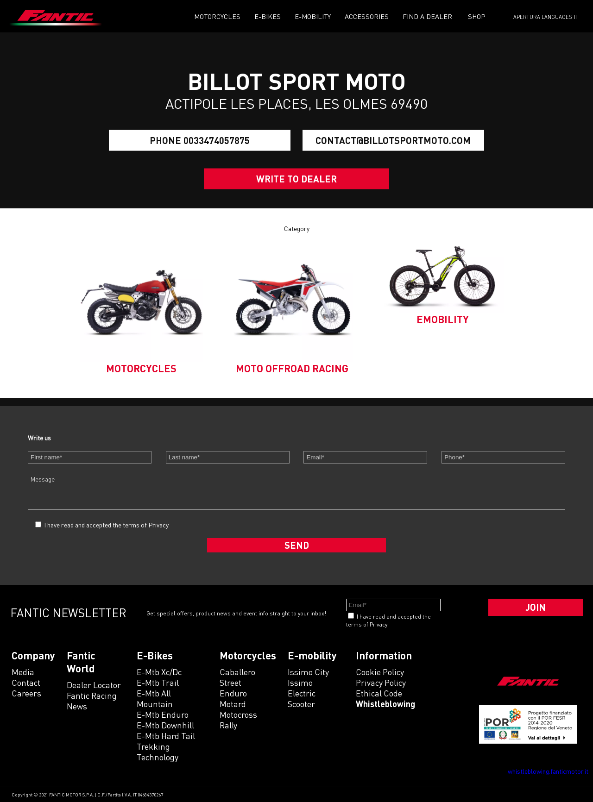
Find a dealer (427, 16)
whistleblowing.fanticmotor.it (548, 771)
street (230, 682)
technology (157, 757)
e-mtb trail (158, 682)
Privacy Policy (381, 682)
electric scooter (301, 698)
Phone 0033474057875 (200, 140)
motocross (238, 714)
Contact (26, 682)
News (77, 706)
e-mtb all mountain (155, 698)
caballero (237, 672)
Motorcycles (217, 16)
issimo (300, 682)
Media (23, 672)
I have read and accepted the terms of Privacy (106, 525)
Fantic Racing (92, 695)
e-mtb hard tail (166, 736)
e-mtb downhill (165, 725)
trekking (153, 746)
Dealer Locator (94, 685)
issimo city (308, 672)
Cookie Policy (380, 672)
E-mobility (313, 16)
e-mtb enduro (163, 714)
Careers (26, 693)
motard (233, 704)
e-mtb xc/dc (159, 672)
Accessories (367, 16)
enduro (233, 693)
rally (228, 725)
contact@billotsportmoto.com (393, 140)
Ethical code (379, 693)
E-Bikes (267, 16)
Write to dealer (296, 178)
